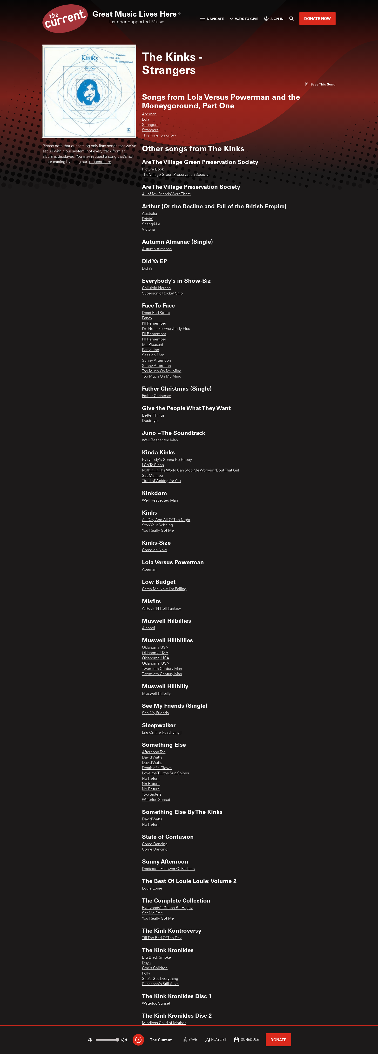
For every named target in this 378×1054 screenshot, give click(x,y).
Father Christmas (156, 396)
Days (146, 963)
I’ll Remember (154, 334)
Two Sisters (152, 795)
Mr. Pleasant (152, 345)
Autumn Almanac (157, 249)
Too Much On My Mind (161, 371)
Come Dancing (155, 844)
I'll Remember (154, 324)
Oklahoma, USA (155, 658)
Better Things (153, 416)
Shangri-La (151, 224)
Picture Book (153, 169)
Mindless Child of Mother (164, 1023)
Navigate (212, 18)
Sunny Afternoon (156, 361)
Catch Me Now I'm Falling (164, 589)
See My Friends (155, 713)
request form (100, 162)
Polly (146, 973)
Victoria (148, 230)
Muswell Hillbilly (156, 694)
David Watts (152, 757)
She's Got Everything (160, 979)
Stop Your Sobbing (157, 525)
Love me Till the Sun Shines (165, 773)
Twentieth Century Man (162, 669)
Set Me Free (152, 476)
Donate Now (317, 18)
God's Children (155, 968)
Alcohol (148, 628)
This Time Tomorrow (159, 135)
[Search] (291, 18)
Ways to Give (244, 18)
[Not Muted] (90, 1039)
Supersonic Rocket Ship (162, 293)
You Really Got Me (158, 531)
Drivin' (147, 219)
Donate (278, 1039)
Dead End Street (156, 313)
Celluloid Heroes (156, 288)
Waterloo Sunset (156, 800)
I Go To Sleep (153, 465)
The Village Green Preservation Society (175, 175)
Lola (145, 120)
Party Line (150, 350)
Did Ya (147, 269)
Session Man (153, 355)
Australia (149, 214)
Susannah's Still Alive (160, 984)
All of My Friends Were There (166, 194)
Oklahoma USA (155, 648)
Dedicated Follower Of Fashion (168, 869)
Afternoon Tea (153, 752)
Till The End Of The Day (162, 938)
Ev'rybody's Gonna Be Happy (167, 460)
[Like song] (320, 84)
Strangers (150, 125)
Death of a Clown (157, 768)
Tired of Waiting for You (161, 481)
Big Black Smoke (156, 958)
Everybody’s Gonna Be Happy (167, 908)
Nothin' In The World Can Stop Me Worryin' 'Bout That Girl (190, 470)
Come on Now (154, 550)
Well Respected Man (160, 440)
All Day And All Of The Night (166, 520)
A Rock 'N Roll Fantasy (161, 609)
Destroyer (150, 421)
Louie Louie (152, 888)
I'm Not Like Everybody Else (166, 329)
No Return (151, 779)
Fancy (147, 318)
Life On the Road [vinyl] (162, 733)
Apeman (149, 114)
